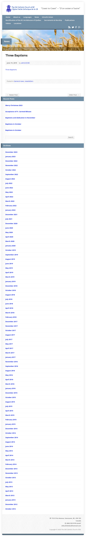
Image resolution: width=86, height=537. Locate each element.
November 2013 (11, 473)
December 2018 (11, 286)
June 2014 (9, 446)
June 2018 (9, 304)
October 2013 (10, 478)
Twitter (72, 27)
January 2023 (10, 156)
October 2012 (10, 509)
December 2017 (11, 322)
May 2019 (9, 268)
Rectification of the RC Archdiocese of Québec (23, 20)
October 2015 (10, 397)
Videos (8, 23)
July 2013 (8, 482)
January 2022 (10, 210)
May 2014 (9, 451)
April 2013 (9, 491)
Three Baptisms (11, 70)
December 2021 (11, 214)
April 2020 (9, 237)
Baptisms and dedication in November (20, 118)
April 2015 (9, 411)
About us (16, 17)
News (37, 17)
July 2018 (8, 299)
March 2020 (9, 241)
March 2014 (9, 460)
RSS (69, 27)
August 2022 (10, 179)
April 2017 (9, 348)
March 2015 (9, 415)
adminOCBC (25, 63)
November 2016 (11, 362)
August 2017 (10, 335)
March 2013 (9, 495)
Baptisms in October (13, 124)
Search (70, 137)
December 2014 (11, 429)
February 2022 (11, 206)
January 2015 (10, 424)
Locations (17, 23)
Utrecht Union (47, 17)
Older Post (74, 95)
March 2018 (9, 313)
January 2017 (10, 357)
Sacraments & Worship (53, 20)
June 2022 (9, 188)
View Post (38, 49)
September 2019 (11, 255)
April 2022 (9, 197)
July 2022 (8, 183)
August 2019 (10, 259)
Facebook (76, 27)
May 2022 (9, 192)
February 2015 (11, 420)
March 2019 (9, 277)
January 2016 (10, 388)
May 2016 (9, 375)
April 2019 (9, 272)
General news (28, 49)
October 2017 (10, 330)
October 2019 (10, 250)
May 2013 (9, 487)
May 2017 (9, 344)
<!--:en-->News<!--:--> (16, 49)
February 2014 (11, 464)
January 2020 (10, 246)
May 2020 (9, 232)
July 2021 (8, 219)
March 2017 (9, 353)
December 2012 (11, 504)
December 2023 (11, 152)
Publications (70, 20)
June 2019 (9, 264)
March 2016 (9, 384)
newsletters (29, 81)
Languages (27, 17)
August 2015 (10, 402)
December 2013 (11, 469)
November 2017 (11, 326)
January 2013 (10, 500)
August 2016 (10, 371)
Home (8, 17)
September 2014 (11, 437)
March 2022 (9, 201)
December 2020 (11, 223)
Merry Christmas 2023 (14, 105)
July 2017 (8, 339)
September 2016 (11, 366)
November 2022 (11, 165)
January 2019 (10, 281)
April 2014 (9, 455)
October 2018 (10, 290)
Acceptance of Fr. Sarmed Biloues (18, 112)
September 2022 (11, 174)
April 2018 (9, 308)
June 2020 (9, 228)
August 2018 (10, 295)
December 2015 (11, 393)
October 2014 (10, 433)
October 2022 (10, 170)
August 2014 (10, 442)
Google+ (79, 27)
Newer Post (12, 95)
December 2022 (11, 161)
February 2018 (11, 317)
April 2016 (9, 379)
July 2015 (8, 406)
